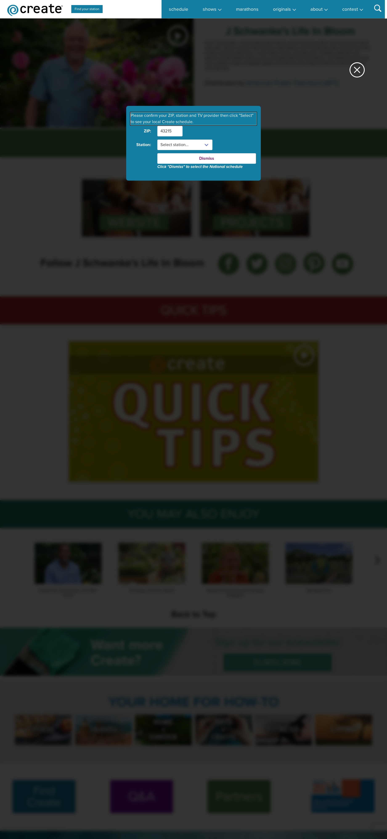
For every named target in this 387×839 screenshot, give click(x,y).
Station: (143, 144)
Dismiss (206, 158)
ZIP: (147, 131)
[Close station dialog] (357, 72)
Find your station (87, 9)
